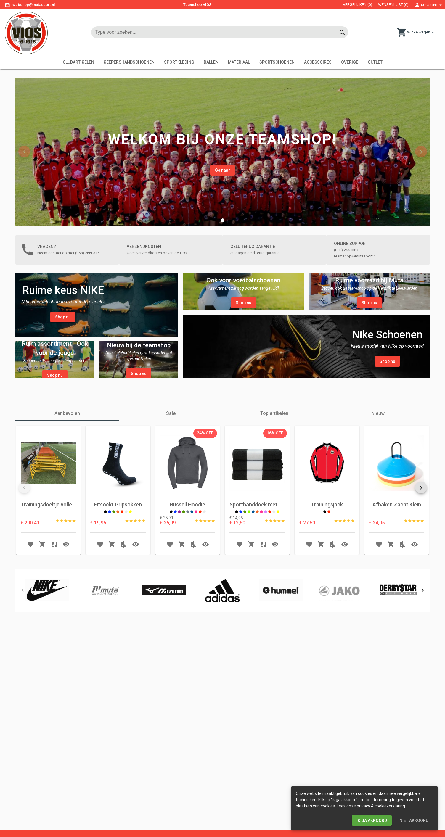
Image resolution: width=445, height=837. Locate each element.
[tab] (67, 484)
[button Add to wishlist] (30, 615)
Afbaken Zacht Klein (396, 575)
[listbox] (205, 504)
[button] (222, 220)
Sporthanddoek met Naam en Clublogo (257, 575)
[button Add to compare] (54, 615)
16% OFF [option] (275, 504)
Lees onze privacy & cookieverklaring (371, 806)
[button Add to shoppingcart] (42, 615)
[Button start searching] (342, 32)
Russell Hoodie (187, 575)
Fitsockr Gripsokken (118, 575)
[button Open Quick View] (66, 615)
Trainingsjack (327, 575)
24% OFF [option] (205, 504)
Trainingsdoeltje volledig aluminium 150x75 (48, 575)
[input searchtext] (216, 32)
